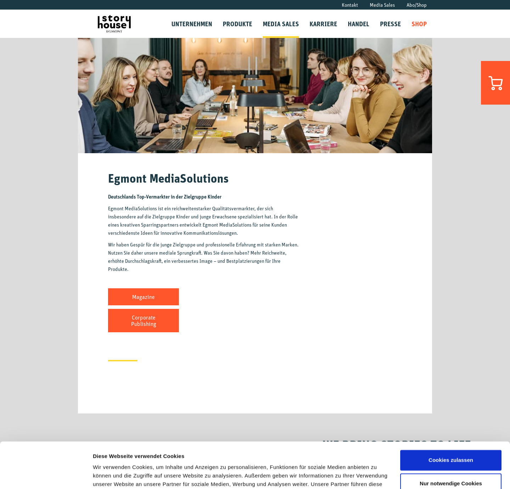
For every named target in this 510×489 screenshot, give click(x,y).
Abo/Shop (417, 5)
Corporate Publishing (143, 320)
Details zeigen (111, 475)
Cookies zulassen (451, 414)
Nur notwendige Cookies (451, 437)
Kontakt (350, 5)
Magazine (143, 296)
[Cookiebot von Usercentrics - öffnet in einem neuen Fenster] (46, 475)
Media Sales (382, 5)
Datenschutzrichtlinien (350, 455)
